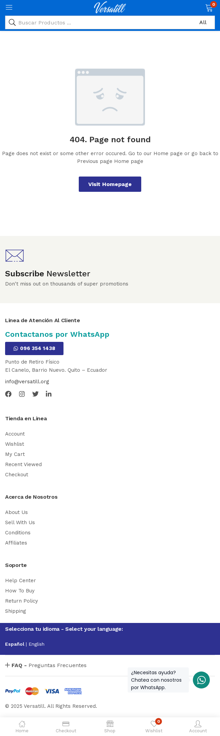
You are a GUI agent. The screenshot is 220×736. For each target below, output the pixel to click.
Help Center (20, 580)
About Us (16, 512)
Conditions (18, 533)
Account (15, 434)
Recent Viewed (23, 464)
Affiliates (16, 543)
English (36, 644)
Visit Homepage (110, 184)
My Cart (15, 454)
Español (15, 644)
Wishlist (14, 444)
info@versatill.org (27, 382)
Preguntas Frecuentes (49, 665)
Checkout (16, 475)
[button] (209, 7)
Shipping (15, 611)
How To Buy (20, 591)
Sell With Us (20, 522)
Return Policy (21, 601)
